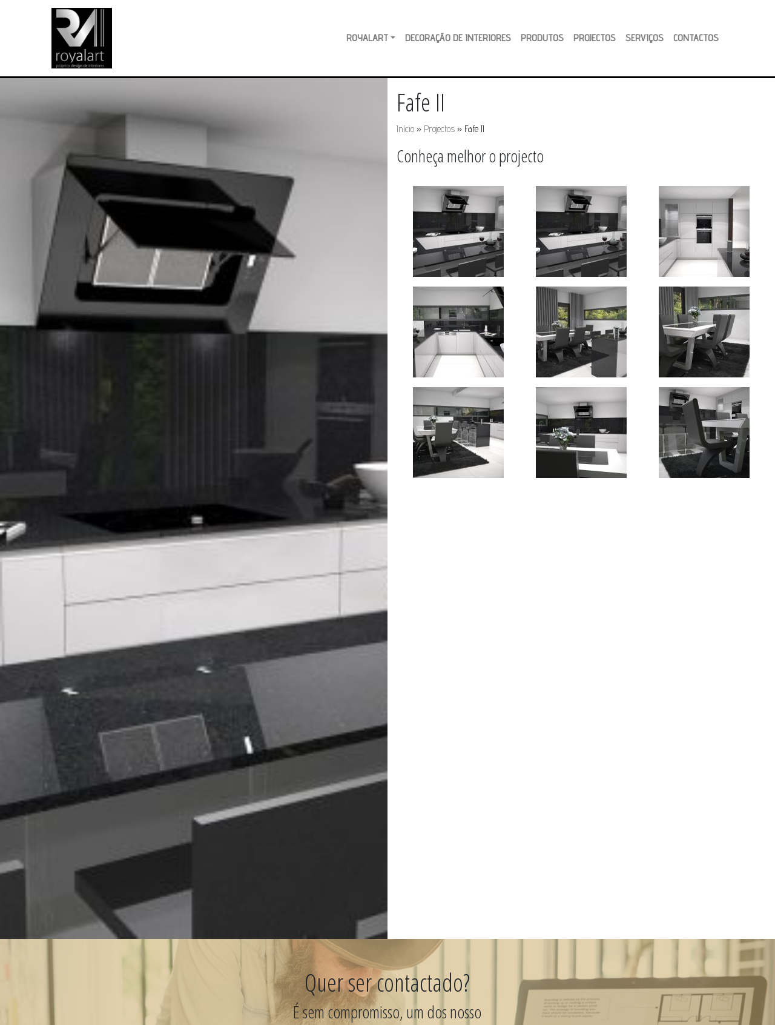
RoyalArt (367, 38)
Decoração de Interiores (458, 38)
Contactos (696, 38)
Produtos (542, 38)
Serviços (644, 38)
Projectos (594, 38)
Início (405, 128)
